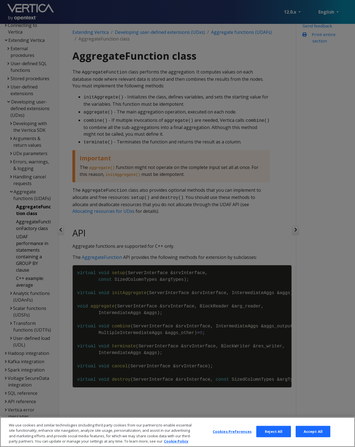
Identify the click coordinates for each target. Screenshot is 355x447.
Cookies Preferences (232, 439)
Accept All (313, 439)
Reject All (273, 439)
